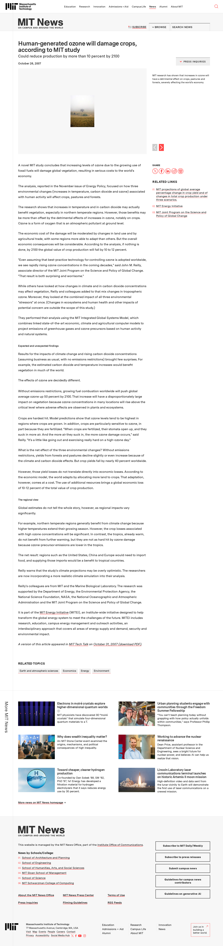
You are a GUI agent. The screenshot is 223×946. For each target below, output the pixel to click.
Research (84, 6)
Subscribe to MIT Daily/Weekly (183, 845)
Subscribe (139, 27)
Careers (61, 931)
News (152, 6)
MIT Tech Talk (78, 644)
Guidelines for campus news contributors (182, 881)
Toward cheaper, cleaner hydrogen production (81, 771)
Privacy (30, 935)
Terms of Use (116, 895)
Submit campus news (183, 868)
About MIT (177, 6)
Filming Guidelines (75, 902)
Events (42, 931)
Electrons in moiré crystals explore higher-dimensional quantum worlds (82, 705)
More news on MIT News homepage (40, 802)
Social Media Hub (60, 935)
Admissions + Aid (118, 6)
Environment (101, 670)
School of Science (34, 878)
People (51, 931)
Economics (69, 670)
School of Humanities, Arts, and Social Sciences (53, 867)
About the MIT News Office (36, 895)
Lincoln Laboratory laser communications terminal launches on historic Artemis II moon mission (181, 773)
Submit (206, 27)
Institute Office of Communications (120, 844)
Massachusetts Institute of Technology (47, 924)
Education (70, 6)
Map (35, 931)
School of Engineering (36, 862)
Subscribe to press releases (183, 857)
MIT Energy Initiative (54, 612)
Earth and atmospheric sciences (39, 670)
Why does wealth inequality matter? (82, 737)
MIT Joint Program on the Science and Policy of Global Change (181, 214)
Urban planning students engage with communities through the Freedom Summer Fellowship (183, 707)
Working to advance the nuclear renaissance (179, 738)
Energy (85, 670)
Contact (71, 931)
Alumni (163, 6)
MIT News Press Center (78, 895)
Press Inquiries (28, 902)
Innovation (99, 6)
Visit (28, 931)
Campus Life (139, 6)
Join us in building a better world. (200, 929)
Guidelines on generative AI (182, 893)
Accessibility (42, 935)
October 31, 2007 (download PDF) (117, 644)
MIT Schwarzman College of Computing (48, 883)
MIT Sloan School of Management (44, 872)
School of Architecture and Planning (46, 857)
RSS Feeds (115, 902)
